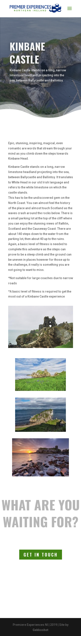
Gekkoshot (40, 630)
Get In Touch (41, 554)
